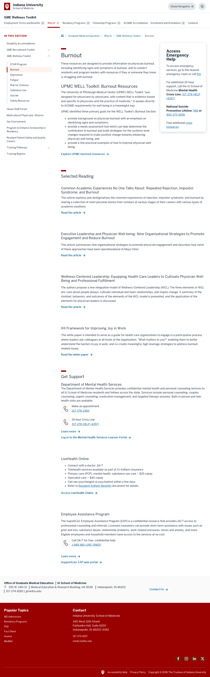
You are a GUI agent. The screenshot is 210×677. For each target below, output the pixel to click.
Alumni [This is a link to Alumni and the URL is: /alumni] (8, 636)
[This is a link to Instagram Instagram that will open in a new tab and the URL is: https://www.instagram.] (186, 661)
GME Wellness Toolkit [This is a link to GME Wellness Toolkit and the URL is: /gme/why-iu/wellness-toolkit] (128, 35)
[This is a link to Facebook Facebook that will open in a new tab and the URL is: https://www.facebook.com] (178, 661)
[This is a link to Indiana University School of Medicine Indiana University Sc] (23, 6)
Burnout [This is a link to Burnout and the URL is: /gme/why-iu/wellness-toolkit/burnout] (14, 69)
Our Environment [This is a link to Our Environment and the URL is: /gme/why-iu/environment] (16, 121)
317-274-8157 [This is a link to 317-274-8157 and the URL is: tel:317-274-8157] (80, 636)
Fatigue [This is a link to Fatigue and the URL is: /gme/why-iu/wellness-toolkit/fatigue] (14, 79)
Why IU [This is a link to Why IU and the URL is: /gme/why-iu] (51, 23)
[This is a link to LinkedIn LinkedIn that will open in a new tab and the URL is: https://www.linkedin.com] (194, 661)
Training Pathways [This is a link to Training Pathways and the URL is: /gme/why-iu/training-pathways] (17, 147)
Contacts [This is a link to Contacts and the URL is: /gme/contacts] (193, 23)
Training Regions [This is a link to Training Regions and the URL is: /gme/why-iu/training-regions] (16, 153)
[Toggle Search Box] (202, 6)
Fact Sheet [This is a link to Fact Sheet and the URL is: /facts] (10, 631)
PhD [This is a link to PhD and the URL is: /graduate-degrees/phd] (6, 626)
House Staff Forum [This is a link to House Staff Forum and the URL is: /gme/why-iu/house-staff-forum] (17, 109)
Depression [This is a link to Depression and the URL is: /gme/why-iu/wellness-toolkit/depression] (16, 74)
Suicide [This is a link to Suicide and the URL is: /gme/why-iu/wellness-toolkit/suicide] (14, 95)
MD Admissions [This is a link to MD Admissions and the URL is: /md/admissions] (12, 616)
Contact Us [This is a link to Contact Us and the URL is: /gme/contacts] (156, 589)
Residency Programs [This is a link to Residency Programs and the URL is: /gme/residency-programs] (74, 23)
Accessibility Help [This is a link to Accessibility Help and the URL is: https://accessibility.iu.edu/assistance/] (117, 672)
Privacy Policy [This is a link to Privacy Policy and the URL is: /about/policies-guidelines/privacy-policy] (138, 672)
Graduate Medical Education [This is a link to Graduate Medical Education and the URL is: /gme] (84, 35)
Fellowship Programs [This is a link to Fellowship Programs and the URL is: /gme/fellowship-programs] (104, 23)
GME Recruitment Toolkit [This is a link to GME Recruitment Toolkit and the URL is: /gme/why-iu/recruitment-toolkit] (21, 49)
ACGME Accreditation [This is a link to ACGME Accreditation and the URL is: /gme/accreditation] (136, 23)
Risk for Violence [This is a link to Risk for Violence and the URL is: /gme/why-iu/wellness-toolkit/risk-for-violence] (19, 85)
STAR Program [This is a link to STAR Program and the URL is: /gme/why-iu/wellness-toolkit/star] (18, 64)
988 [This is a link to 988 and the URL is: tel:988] (195, 110)
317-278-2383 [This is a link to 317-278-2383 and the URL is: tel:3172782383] (80, 411)
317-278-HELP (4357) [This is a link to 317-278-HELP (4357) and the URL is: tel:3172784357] (85, 424)
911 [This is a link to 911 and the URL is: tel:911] (199, 74)
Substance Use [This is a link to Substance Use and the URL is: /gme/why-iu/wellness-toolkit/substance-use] (18, 90)
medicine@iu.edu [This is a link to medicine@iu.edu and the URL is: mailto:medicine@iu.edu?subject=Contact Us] (82, 641)
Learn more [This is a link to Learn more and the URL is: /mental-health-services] (68, 431)
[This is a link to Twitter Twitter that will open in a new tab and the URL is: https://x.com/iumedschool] (202, 661)
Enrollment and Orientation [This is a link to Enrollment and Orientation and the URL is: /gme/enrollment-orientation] (166, 23)
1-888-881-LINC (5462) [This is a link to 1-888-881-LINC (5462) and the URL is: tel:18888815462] (86, 545)
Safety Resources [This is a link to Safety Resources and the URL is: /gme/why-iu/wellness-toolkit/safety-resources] (19, 100)
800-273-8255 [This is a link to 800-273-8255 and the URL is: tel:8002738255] (175, 115)
